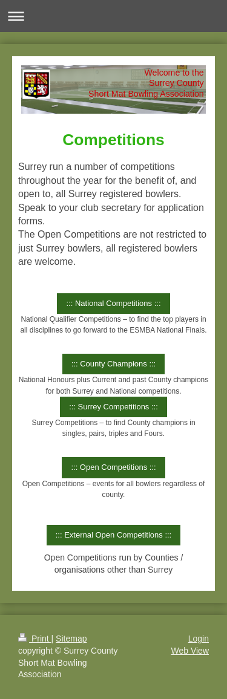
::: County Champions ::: (113, 363)
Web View (190, 650)
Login (198, 638)
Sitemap (71, 638)
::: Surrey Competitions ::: (113, 406)
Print (34, 638)
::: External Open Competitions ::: (113, 534)
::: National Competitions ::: (113, 303)
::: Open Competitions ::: (113, 467)
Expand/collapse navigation (113, 16)
